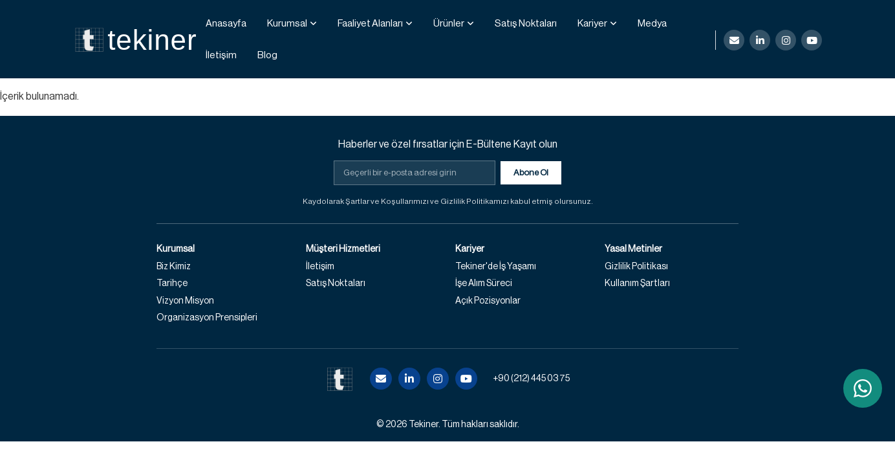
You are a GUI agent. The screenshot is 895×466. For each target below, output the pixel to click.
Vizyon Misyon (185, 300)
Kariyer (592, 23)
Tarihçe (172, 283)
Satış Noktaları (526, 23)
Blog (267, 55)
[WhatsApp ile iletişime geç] (862, 388)
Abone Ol (530, 172)
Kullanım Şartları (637, 283)
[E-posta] (734, 40)
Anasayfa (226, 23)
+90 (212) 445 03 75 (531, 378)
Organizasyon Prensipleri (206, 317)
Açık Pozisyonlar (488, 300)
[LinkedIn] (759, 40)
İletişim (221, 55)
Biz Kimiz (173, 266)
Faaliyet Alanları (370, 23)
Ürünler (448, 23)
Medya (652, 23)
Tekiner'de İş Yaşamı (495, 266)
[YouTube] (811, 40)
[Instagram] (785, 40)
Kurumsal (287, 23)
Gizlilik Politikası (636, 266)
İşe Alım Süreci (483, 283)
